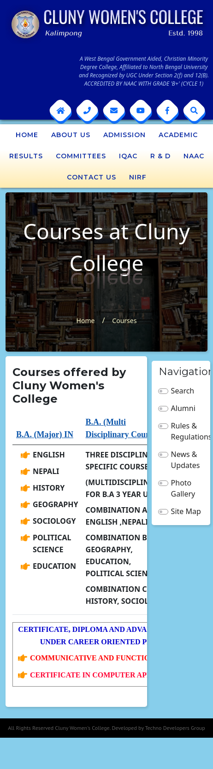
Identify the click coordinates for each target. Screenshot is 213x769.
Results (26, 156)
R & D (160, 156)
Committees (81, 156)
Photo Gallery (183, 488)
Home (27, 135)
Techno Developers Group (175, 727)
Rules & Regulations (187, 431)
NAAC (193, 156)
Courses (124, 320)
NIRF (138, 177)
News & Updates (185, 459)
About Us (70, 135)
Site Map (186, 511)
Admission (124, 135)
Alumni (183, 408)
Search (183, 391)
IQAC (128, 156)
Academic (178, 135)
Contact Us (91, 177)
